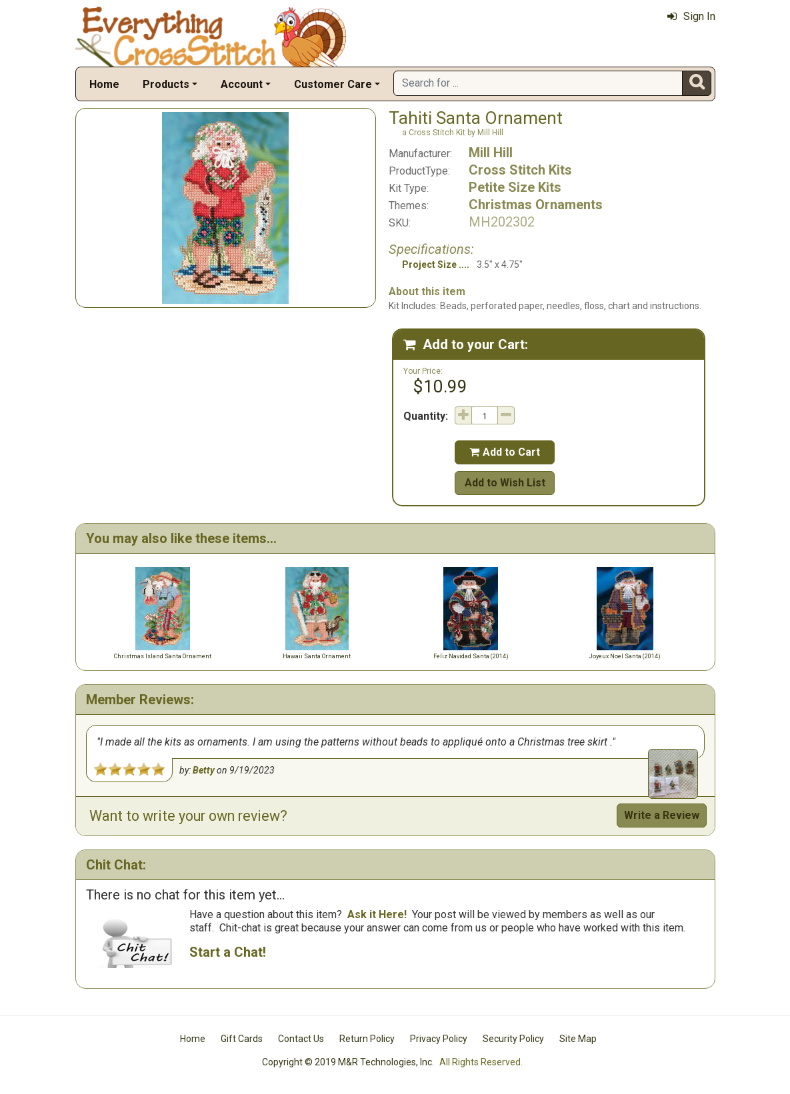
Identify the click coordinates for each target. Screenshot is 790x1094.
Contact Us (301, 1038)
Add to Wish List (505, 482)
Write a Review (661, 815)
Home (104, 84)
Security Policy (513, 1038)
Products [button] (166, 84)
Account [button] (242, 84)
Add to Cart (504, 452)
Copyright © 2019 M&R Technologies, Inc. (348, 1062)
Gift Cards (242, 1038)
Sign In (691, 16)
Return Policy (367, 1038)
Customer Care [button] (333, 84)
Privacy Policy (438, 1038)
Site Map (578, 1038)
